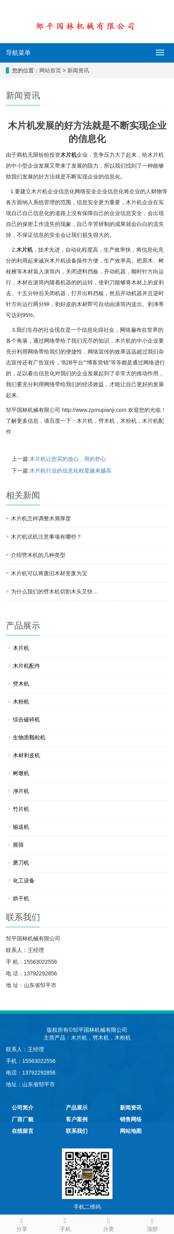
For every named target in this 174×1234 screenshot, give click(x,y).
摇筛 (18, 845)
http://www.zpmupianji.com (94, 410)
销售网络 (131, 1119)
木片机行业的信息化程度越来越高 (70, 470)
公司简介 (22, 1107)
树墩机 (21, 773)
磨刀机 (21, 862)
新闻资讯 (78, 70)
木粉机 (128, 421)
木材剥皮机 (26, 755)
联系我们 (77, 1131)
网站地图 (131, 1131)
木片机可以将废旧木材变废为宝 (49, 573)
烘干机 (21, 898)
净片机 (21, 791)
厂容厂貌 (22, 1119)
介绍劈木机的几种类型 (38, 555)
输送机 (21, 827)
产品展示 (77, 1107)
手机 (65, 1223)
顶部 (152, 1223)
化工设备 (24, 880)
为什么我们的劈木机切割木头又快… (54, 591)
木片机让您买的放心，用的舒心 (68, 459)
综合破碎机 (26, 719)
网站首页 (50, 70)
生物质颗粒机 (29, 737)
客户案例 (77, 1119)
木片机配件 (26, 666)
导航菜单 (18, 52)
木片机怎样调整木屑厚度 (41, 518)
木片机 (68, 155)
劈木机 (106, 421)
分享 (22, 1223)
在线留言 (22, 1131)
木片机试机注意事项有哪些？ (46, 537)
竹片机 (21, 809)
